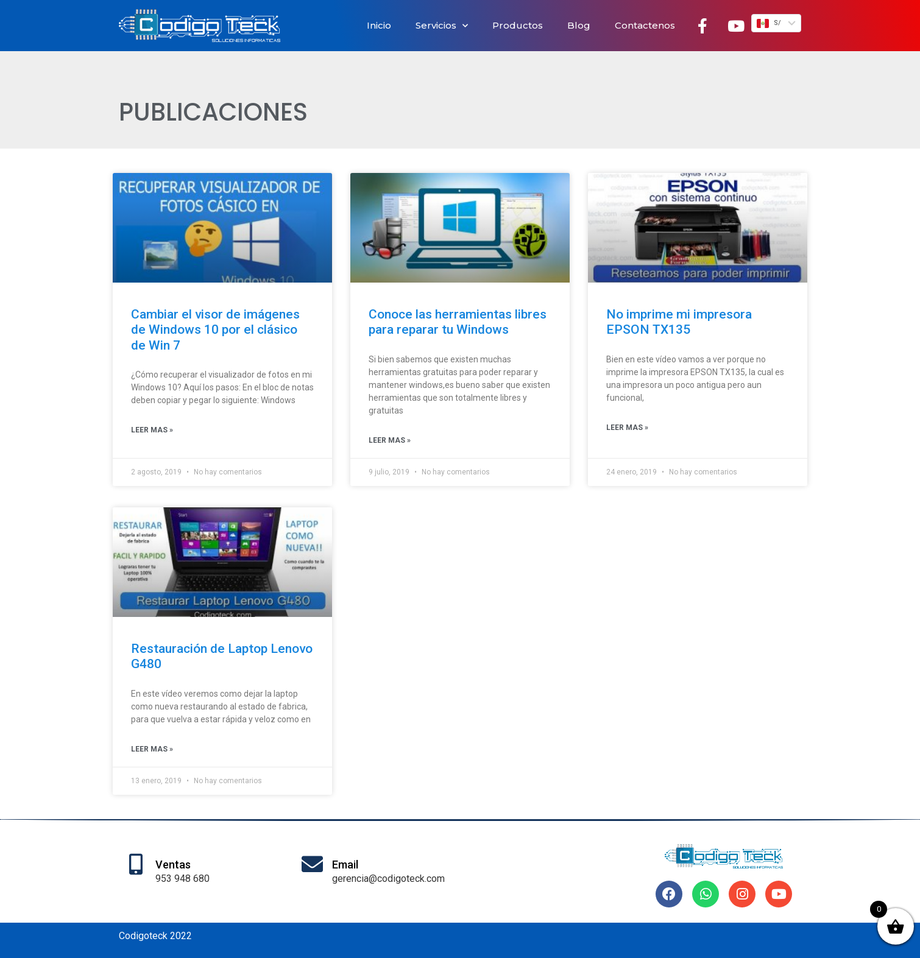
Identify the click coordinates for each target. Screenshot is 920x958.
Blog (578, 25)
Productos (517, 25)
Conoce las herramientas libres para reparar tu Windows (458, 322)
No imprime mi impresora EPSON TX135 (679, 322)
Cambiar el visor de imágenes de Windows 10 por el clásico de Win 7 (215, 329)
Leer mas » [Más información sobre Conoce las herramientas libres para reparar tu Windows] (390, 440)
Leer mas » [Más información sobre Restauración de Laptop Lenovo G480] (152, 749)
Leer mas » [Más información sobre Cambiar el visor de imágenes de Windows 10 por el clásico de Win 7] (152, 430)
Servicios (442, 25)
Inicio (379, 25)
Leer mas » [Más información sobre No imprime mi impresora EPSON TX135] (627, 427)
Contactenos (645, 25)
